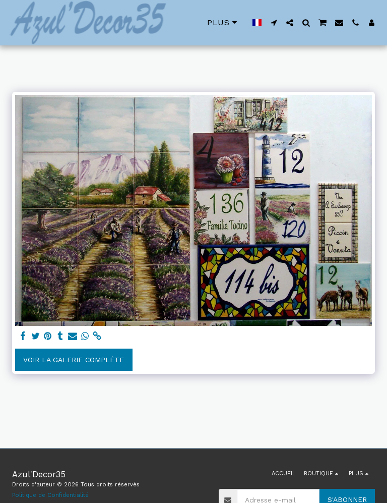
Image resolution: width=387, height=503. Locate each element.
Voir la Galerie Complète (73, 360)
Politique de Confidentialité (50, 495)
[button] (273, 23)
